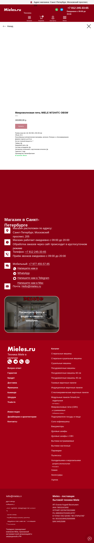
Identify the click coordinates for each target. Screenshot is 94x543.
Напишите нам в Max (30, 282)
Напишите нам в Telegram (33, 277)
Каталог (29, 20)
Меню (65, 20)
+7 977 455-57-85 (39, 263)
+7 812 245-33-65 (78, 7)
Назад (10, 26)
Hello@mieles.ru (31, 286)
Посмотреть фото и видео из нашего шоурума (31, 316)
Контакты (53, 20)
